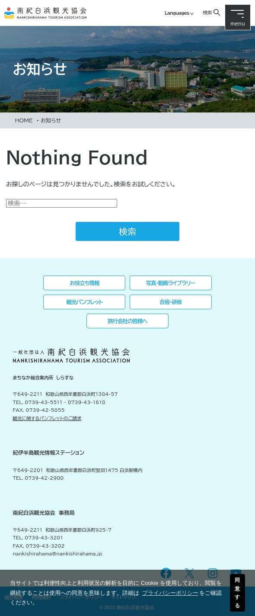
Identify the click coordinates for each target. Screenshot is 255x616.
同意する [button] (237, 592)
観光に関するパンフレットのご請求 (47, 418)
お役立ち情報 (84, 283)
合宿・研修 (170, 302)
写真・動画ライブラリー (170, 283)
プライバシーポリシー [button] (170, 593)
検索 (207, 12)
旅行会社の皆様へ (127, 321)
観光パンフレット (85, 302)
